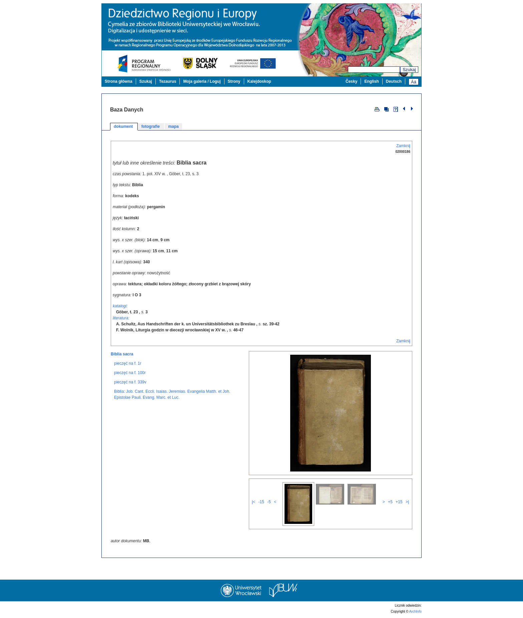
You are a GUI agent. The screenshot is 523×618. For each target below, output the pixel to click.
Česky (351, 81)
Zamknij (403, 145)
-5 (269, 502)
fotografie (151, 126)
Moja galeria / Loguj (201, 81)
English (371, 81)
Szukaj (409, 69)
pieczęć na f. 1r (127, 363)
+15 (399, 502)
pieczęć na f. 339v (130, 382)
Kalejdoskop (259, 81)
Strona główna (118, 81)
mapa (173, 126)
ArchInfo (415, 611)
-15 (261, 502)
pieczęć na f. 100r (130, 372)
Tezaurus (167, 81)
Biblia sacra (122, 354)
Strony (234, 81)
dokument (124, 126)
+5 (390, 502)
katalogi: (120, 306)
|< (253, 502)
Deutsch (394, 81)
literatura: (121, 318)
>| (407, 502)
